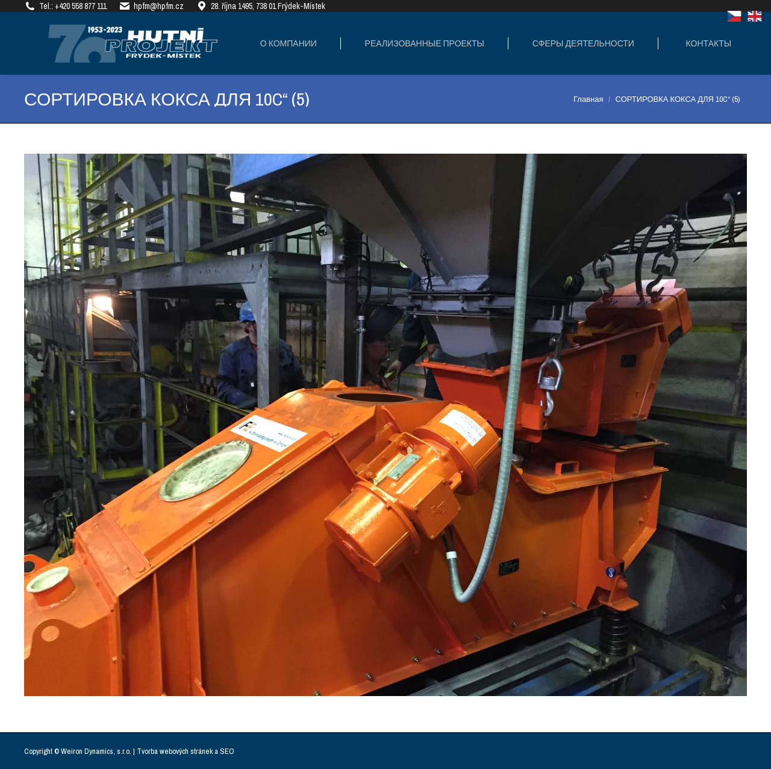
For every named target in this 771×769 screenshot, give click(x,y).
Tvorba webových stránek (175, 751)
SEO (227, 751)
